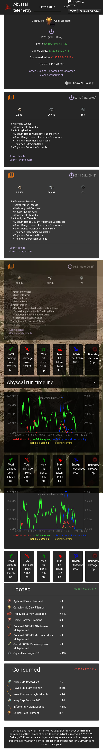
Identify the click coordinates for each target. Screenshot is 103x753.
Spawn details (17, 155)
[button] (51, 382)
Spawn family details (21, 158)
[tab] (47, 7)
